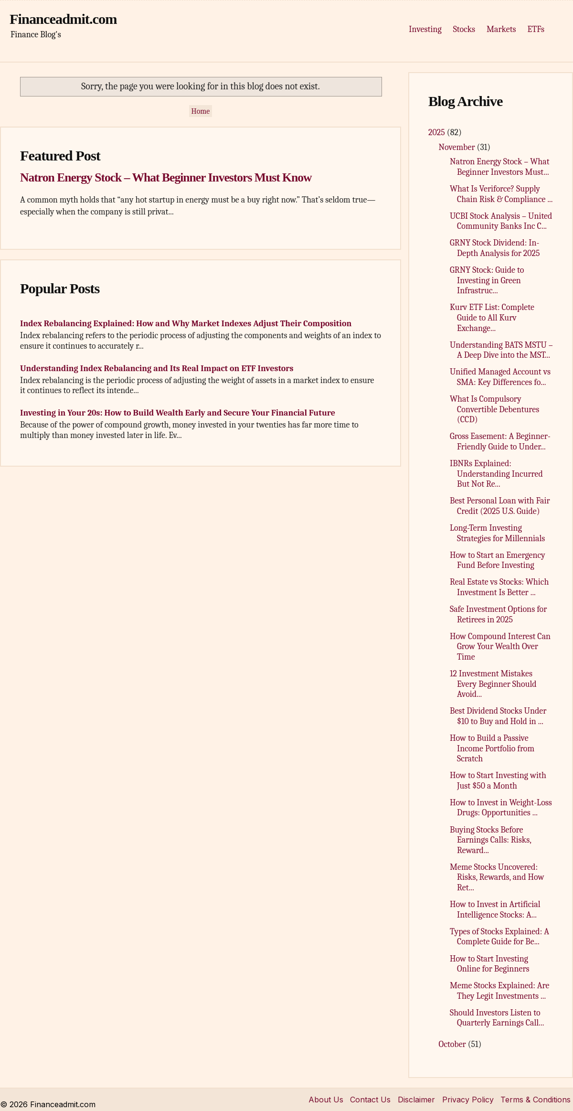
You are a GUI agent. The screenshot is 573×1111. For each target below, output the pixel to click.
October (453, 1044)
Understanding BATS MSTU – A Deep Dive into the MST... (501, 350)
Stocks (464, 29)
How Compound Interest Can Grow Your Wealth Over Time (500, 646)
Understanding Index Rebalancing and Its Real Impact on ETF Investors (156, 368)
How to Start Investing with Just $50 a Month (498, 780)
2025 (437, 133)
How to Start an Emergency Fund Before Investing (497, 560)
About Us (325, 1099)
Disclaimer (416, 1099)
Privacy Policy (468, 1099)
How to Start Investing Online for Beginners (490, 964)
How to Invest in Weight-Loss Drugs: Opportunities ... (501, 808)
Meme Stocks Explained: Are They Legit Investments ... (499, 991)
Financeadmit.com (63, 19)
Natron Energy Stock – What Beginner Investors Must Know (165, 177)
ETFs (536, 29)
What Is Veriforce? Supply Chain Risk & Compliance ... (501, 194)
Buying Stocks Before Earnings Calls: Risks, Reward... (490, 840)
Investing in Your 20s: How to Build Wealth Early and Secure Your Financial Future (177, 413)
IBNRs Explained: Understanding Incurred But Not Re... (496, 474)
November (458, 147)
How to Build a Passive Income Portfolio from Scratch (492, 748)
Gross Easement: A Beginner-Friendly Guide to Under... (500, 441)
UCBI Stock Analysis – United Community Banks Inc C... (501, 221)
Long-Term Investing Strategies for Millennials (497, 533)
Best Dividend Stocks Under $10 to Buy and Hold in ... (498, 716)
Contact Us (370, 1099)
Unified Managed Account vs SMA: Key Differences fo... (500, 377)
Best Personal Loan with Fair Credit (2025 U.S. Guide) (500, 506)
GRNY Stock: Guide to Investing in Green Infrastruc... (487, 280)
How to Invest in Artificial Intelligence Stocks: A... (495, 909)
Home (200, 111)
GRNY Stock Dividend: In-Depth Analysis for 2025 (495, 248)
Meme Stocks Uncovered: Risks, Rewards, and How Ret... (497, 877)
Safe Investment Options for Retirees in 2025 (498, 614)
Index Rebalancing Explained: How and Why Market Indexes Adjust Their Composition (185, 324)
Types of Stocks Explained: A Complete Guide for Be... (499, 937)
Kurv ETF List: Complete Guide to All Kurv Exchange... (492, 317)
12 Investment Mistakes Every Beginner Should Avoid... (493, 684)
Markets (501, 29)
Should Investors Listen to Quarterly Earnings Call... (497, 1018)
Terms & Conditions (535, 1099)
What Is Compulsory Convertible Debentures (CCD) (494, 409)
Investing (425, 29)
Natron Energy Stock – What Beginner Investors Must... (500, 167)
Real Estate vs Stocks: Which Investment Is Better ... (499, 587)
